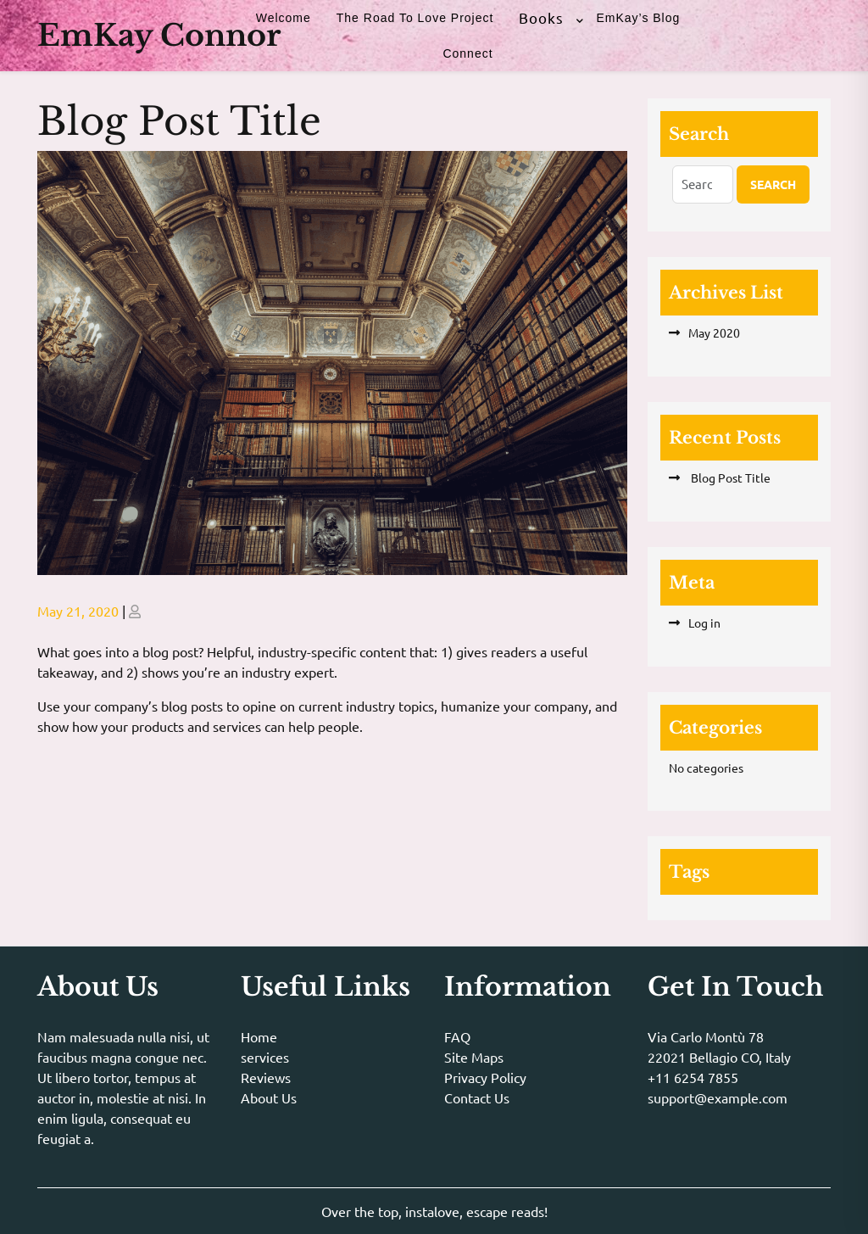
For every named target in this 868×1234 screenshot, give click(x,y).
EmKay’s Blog (638, 18)
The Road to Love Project (415, 18)
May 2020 (714, 332)
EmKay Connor (159, 35)
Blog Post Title (729, 477)
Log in (704, 622)
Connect (467, 53)
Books (541, 17)
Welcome (283, 18)
